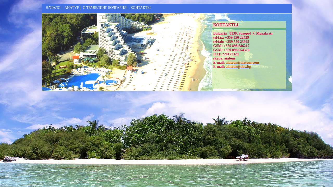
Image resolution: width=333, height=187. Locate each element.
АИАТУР (72, 8)
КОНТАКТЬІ (140, 8)
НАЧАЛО (53, 8)
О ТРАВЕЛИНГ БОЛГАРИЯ (104, 8)
